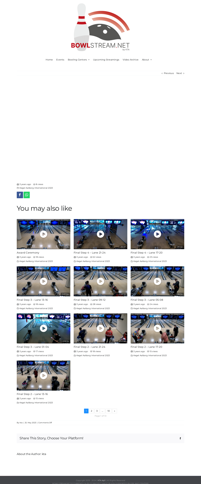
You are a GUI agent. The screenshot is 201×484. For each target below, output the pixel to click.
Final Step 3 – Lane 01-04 (33, 346)
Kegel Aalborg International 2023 (36, 188)
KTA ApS (102, 480)
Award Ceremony (28, 252)
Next (179, 73)
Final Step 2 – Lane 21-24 (89, 346)
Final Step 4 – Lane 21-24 (90, 252)
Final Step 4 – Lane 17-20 (146, 252)
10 (108, 411)
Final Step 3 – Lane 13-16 (32, 299)
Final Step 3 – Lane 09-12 (89, 299)
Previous (169, 73)
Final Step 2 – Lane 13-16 (32, 394)
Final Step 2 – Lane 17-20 (146, 346)
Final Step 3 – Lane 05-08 (147, 299)
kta (21, 422)
